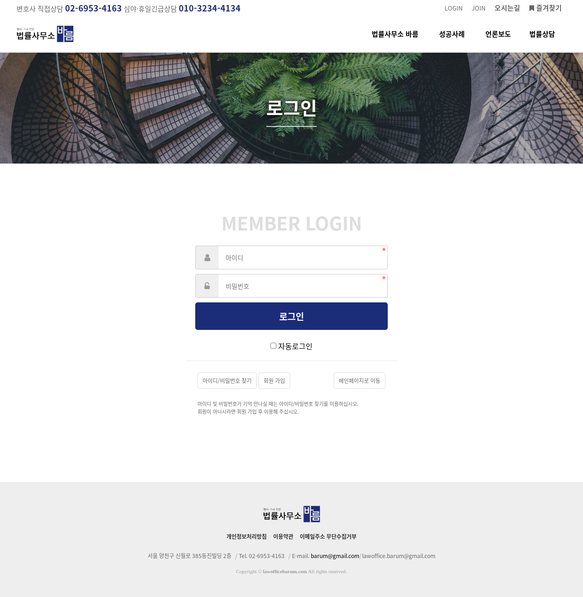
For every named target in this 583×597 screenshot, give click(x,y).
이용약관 (283, 536)
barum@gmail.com (335, 556)
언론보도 (498, 40)
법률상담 (542, 40)
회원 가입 (274, 381)
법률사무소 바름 (395, 40)
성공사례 (452, 40)
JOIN (478, 8)
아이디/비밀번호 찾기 (227, 381)
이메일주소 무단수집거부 (328, 536)
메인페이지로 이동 (359, 381)
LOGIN (453, 8)
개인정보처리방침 (246, 536)
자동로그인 (295, 345)
